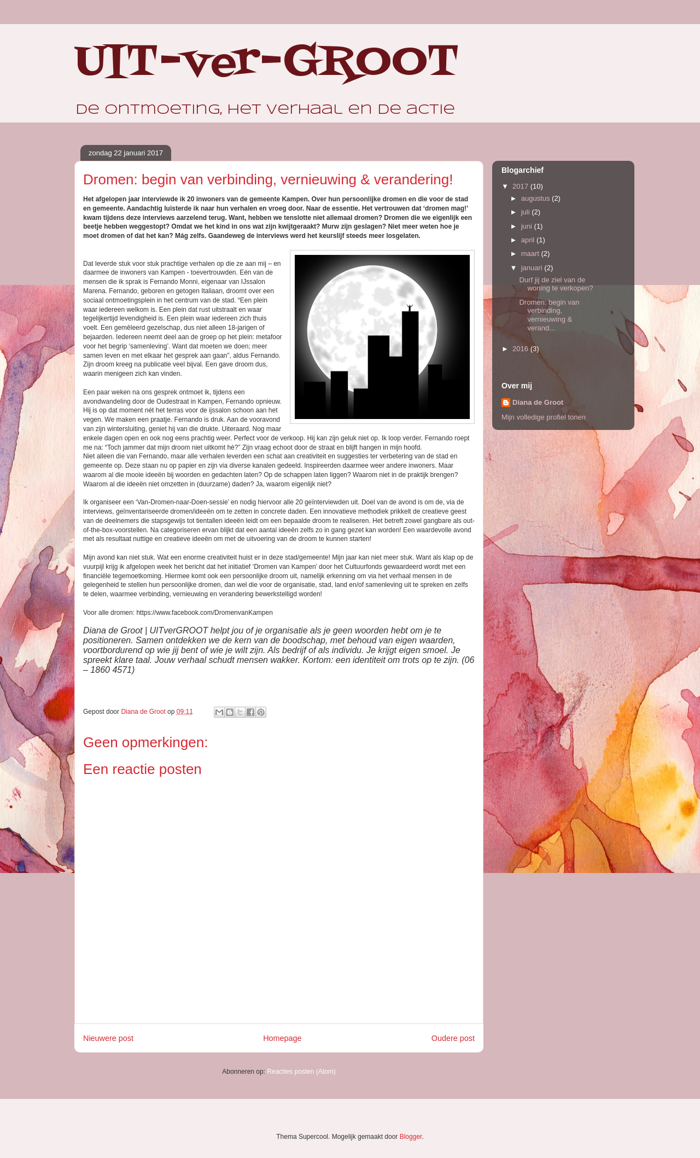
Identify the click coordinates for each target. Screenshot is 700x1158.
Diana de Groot (537, 402)
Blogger (411, 1136)
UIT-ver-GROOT (266, 63)
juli (526, 212)
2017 (521, 186)
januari (533, 268)
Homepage (282, 1038)
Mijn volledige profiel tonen (543, 417)
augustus (536, 198)
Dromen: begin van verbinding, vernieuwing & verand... (549, 315)
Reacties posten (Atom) (301, 1071)
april (528, 240)
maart (531, 253)
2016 (521, 349)
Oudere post (453, 1038)
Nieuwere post (108, 1038)
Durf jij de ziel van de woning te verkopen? (556, 284)
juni (527, 226)
